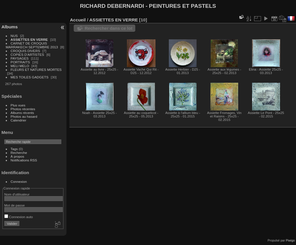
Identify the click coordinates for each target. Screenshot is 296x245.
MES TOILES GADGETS (30, 77)
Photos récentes (23, 109)
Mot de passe (14, 205)
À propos (17, 156)
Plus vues (18, 105)
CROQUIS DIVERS (25, 51)
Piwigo (290, 240)
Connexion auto (18, 217)
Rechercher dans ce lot (108, 28)
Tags (14, 149)
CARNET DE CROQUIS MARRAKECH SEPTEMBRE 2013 (32, 45)
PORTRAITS (20, 62)
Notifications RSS (24, 160)
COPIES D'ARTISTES (27, 54)
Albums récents (22, 113)
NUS (14, 36)
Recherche (19, 152)
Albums (9, 26)
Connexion (19, 181)
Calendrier (18, 120)
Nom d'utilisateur (16, 194)
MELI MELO (20, 66)
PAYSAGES (20, 58)
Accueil (78, 19)
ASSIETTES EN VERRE (29, 39)
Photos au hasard (24, 116)
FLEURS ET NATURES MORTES (36, 69)
